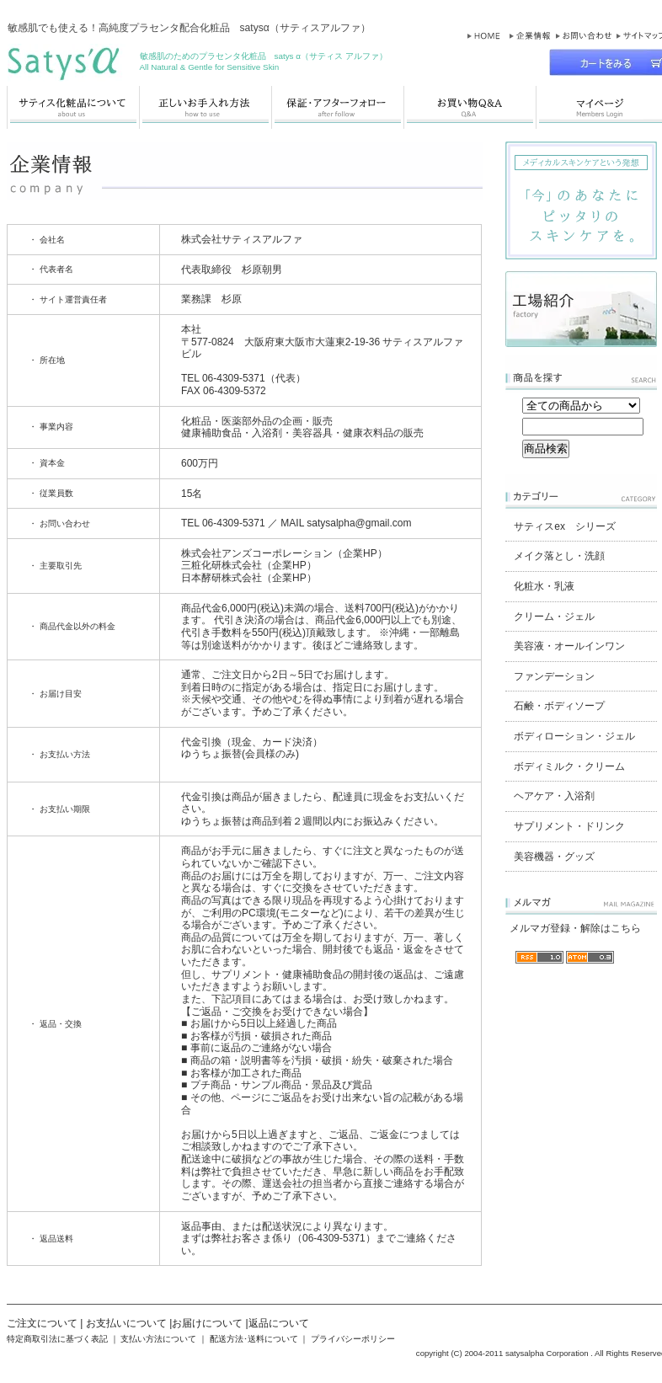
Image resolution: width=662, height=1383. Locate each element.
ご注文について (42, 1323)
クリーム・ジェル (554, 616)
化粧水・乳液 (544, 586)
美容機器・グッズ (554, 856)
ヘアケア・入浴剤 (554, 796)
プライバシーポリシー (353, 1338)
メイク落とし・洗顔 (559, 556)
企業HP (360, 553)
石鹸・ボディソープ (559, 706)
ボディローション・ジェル (574, 736)
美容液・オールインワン (569, 646)
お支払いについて (126, 1323)
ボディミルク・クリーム (569, 766)
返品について (278, 1323)
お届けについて (207, 1323)
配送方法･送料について (254, 1338)
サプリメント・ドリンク (569, 826)
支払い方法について (158, 1338)
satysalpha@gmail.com (359, 523)
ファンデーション (554, 676)
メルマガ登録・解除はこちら (575, 928)
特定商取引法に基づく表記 (57, 1338)
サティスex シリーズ (565, 526)
